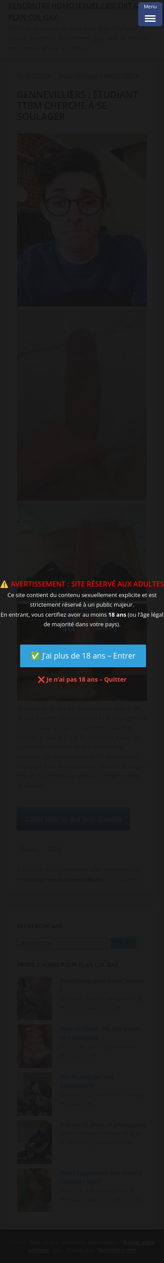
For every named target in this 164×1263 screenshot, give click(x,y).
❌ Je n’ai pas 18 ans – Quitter (82, 679)
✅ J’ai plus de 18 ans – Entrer (83, 655)
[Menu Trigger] (150, 14)
